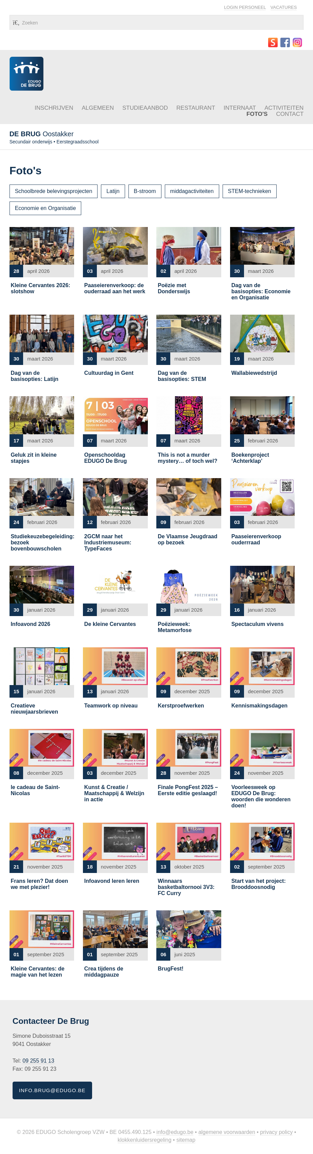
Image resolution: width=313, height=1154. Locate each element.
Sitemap (185, 1140)
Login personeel (245, 7)
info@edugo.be (174, 1132)
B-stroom (145, 191)
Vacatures (284, 7)
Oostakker (42, 134)
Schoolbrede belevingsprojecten (53, 191)
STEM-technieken (249, 191)
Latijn (112, 191)
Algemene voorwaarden (226, 1132)
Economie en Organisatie (45, 208)
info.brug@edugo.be (52, 1090)
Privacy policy (276, 1132)
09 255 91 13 (38, 1061)
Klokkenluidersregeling (144, 1140)
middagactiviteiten (192, 191)
